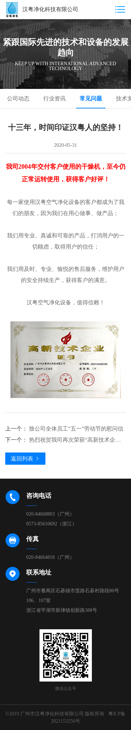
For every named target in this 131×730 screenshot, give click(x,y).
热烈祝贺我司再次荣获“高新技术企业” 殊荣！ (65, 440)
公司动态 (18, 99)
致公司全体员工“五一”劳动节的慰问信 (64, 429)
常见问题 (91, 99)
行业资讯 (54, 99)
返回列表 (25, 459)
